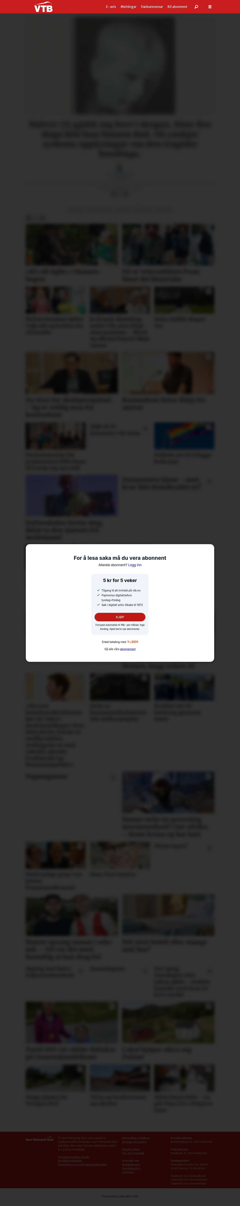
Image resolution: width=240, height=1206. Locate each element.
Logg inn (120, 565)
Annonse (128, 1176)
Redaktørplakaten (70, 1164)
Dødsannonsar (152, 7)
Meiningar (129, 7)
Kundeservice (131, 1172)
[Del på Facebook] (114, 198)
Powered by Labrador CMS (120, 1200)
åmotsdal (143, 213)
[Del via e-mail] (126, 198)
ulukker (76, 213)
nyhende (164, 213)
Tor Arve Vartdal (133, 1157)
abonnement (127, 649)
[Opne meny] (210, 7)
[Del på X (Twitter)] (120, 198)
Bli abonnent (177, 7)
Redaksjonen (131, 1168)
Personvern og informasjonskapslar (82, 1168)
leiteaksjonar (99, 213)
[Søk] (196, 7)
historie (123, 213)
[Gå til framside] (43, 7)
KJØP (120, 617)
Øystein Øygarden (134, 1145)
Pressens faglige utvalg (73, 1161)
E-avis (111, 7)
